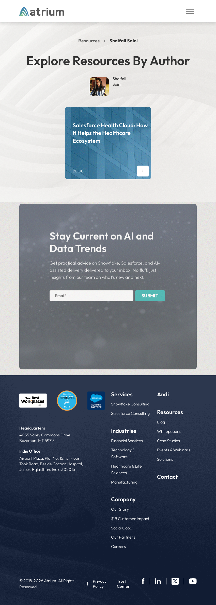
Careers (118, 546)
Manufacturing (124, 482)
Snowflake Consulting (130, 403)
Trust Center (123, 584)
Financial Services (127, 440)
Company (123, 499)
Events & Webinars (173, 449)
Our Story (120, 509)
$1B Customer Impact (130, 518)
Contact (167, 476)
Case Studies (168, 440)
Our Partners (123, 537)
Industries (123, 430)
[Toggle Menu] (190, 11)
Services (122, 394)
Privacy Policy (99, 584)
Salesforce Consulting (130, 413)
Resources (89, 41)
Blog (161, 421)
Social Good (121, 527)
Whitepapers (169, 431)
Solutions (165, 459)
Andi (163, 394)
